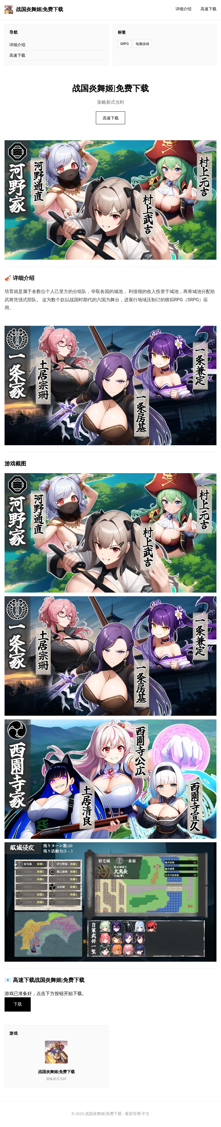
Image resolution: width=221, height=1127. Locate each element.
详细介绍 (183, 9)
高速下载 (208, 9)
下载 (18, 1004)
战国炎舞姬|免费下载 (34, 9)
